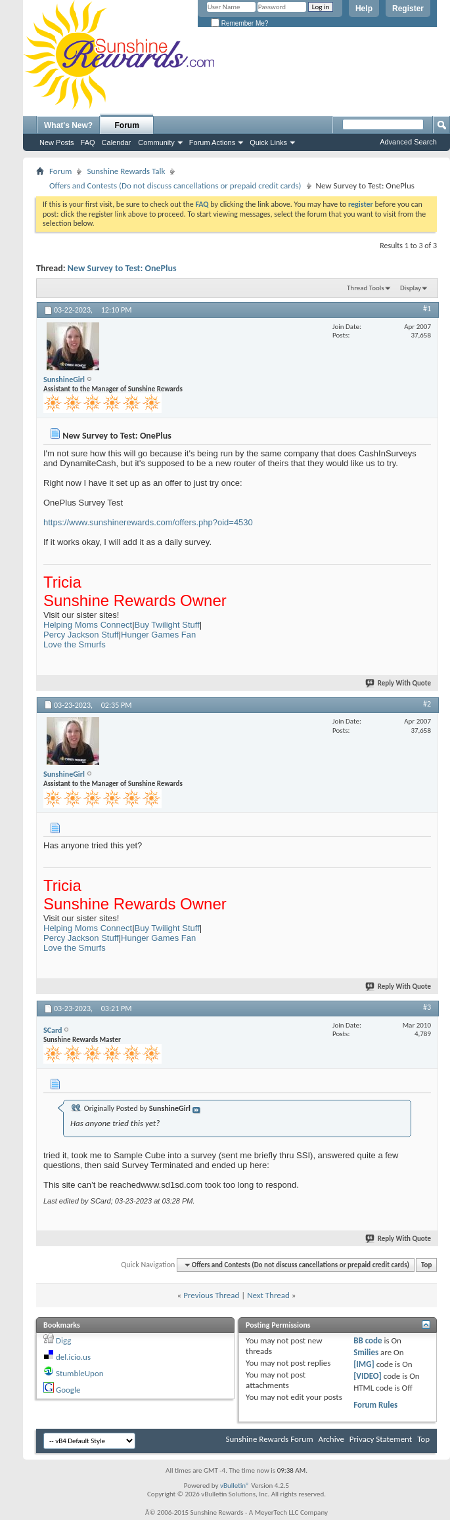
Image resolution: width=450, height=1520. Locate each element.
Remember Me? (239, 23)
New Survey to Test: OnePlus (122, 268)
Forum (127, 125)
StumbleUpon (80, 1373)
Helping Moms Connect (87, 625)
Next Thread (268, 1295)
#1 (427, 308)
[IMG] (363, 1364)
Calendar (116, 142)
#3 (427, 1007)
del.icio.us (73, 1357)
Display (410, 288)
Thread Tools (365, 288)
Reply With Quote (399, 683)
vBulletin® (235, 1485)
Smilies (365, 1352)
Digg (63, 1340)
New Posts (56, 142)
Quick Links (268, 142)
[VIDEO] (367, 1376)
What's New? (68, 125)
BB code (367, 1340)
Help (363, 8)
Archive (331, 1439)
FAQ (88, 142)
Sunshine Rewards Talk (126, 171)
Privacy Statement (380, 1439)
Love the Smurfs (74, 644)
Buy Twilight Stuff (167, 625)
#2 (427, 703)
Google (68, 1390)
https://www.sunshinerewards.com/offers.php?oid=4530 (148, 522)
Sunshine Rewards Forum (269, 1439)
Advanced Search (408, 142)
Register (408, 8)
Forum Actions (212, 142)
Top (426, 1265)
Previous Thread (211, 1295)
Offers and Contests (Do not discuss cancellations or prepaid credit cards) (175, 185)
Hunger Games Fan (158, 635)
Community (156, 142)
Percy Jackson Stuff (81, 635)
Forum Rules (375, 1405)
